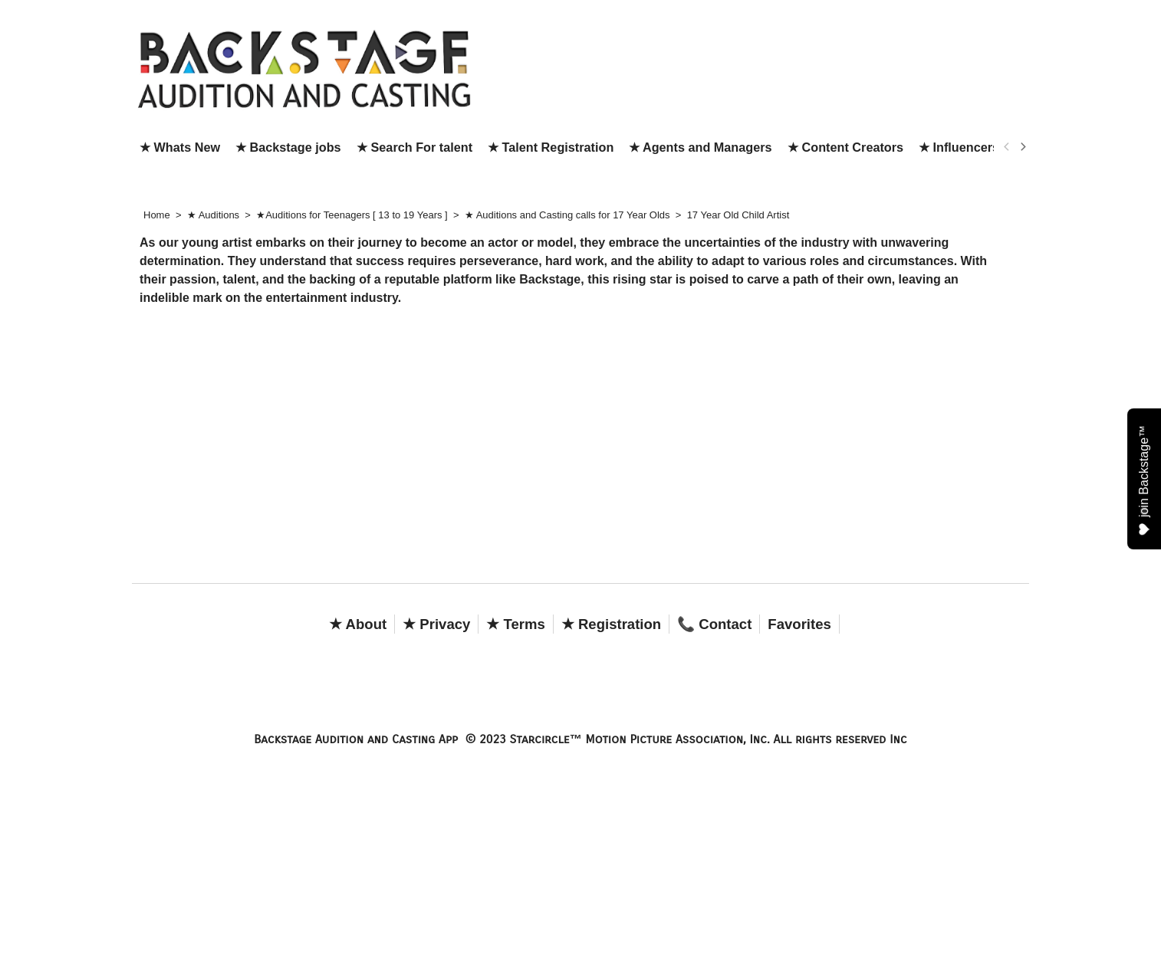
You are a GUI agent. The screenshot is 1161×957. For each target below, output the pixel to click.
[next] (1022, 147)
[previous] (1007, 147)
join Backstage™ (1144, 479)
